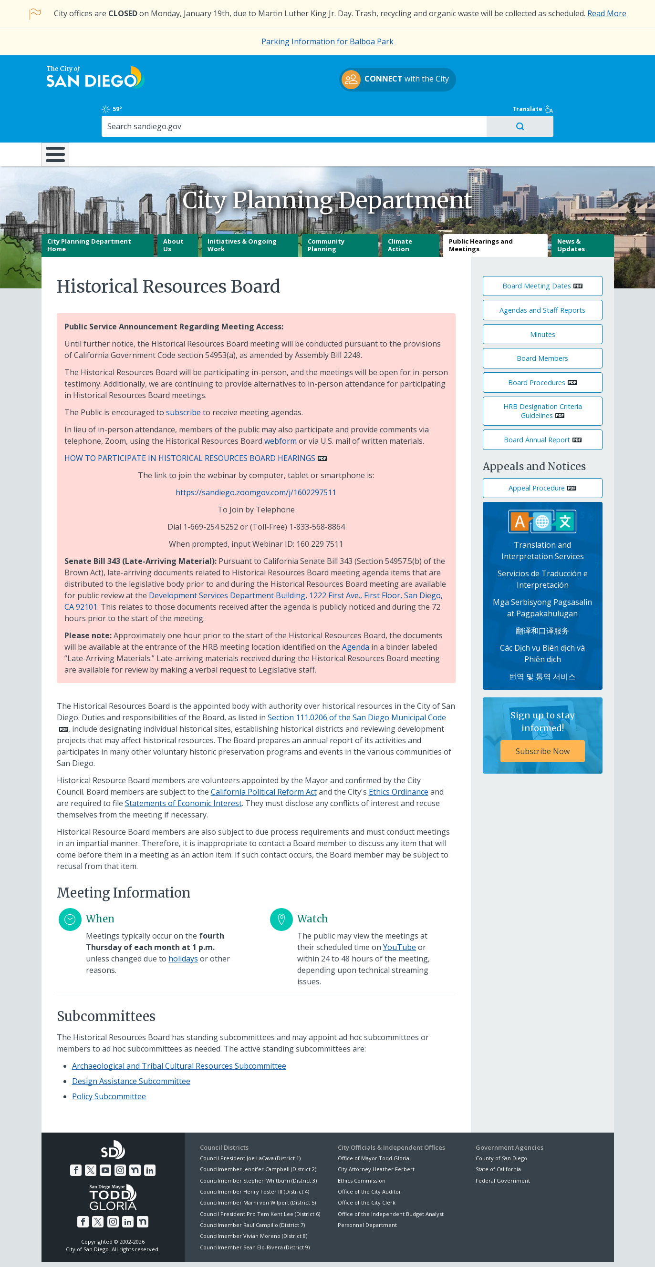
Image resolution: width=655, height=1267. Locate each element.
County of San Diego (501, 1124)
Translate (593, 67)
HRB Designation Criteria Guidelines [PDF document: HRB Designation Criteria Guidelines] (542, 377)
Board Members (542, 324)
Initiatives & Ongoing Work (242, 212)
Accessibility (307, 1248)
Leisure (121, 113)
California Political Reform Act (264, 758)
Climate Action (400, 212)
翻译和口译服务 (542, 597)
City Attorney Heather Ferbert (376, 1135)
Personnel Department (367, 1191)
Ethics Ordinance (398, 758)
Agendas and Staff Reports (542, 276)
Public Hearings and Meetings (481, 212)
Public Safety (473, 113)
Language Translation (369, 1248)
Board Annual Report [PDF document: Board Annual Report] (537, 406)
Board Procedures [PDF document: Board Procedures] (536, 349)
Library (381, 113)
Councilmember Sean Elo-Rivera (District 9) (255, 1213)
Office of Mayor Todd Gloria (373, 1124)
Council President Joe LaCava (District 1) (250, 1124)
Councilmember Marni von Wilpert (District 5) (258, 1169)
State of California (498, 1135)
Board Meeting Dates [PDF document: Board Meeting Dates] (536, 252)
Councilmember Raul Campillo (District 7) (252, 1191)
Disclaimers (208, 1248)
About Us (173, 212)
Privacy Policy (257, 1248)
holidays (183, 925)
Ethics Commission (361, 1146)
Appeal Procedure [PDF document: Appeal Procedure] (537, 454)
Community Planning (326, 212)
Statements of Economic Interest (183, 770)
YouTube (399, 914)
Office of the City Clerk (366, 1169)
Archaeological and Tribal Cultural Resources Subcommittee (179, 1032)
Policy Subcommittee (109, 1062)
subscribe (183, 379)
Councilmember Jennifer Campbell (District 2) (258, 1135)
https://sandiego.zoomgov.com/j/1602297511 (256, 459)
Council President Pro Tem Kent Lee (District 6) (260, 1180)
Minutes (542, 300)
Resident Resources (208, 113)
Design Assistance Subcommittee (131, 1047)
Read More (606, 13)
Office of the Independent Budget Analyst (391, 1180)
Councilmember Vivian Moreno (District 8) (253, 1202)
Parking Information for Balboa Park (327, 41)
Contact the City (436, 1248)
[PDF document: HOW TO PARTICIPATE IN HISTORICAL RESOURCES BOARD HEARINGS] (195, 424)
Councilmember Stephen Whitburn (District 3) (258, 1146)
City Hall (566, 113)
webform (280, 407)
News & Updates (571, 212)
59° (481, 67)
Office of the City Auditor (369, 1158)
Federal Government (503, 1146)
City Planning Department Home (89, 212)
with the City (325, 81)
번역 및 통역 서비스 (542, 643)
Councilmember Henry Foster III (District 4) (254, 1158)
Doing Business (294, 113)
